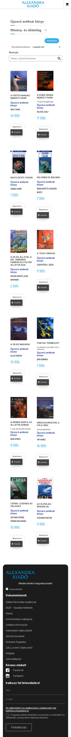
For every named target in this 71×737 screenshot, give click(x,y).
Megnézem (17, 127)
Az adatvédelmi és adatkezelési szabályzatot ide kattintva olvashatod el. (31, 709)
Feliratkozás (19, 727)
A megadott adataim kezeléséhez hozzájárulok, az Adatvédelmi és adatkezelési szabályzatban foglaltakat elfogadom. (35, 716)
